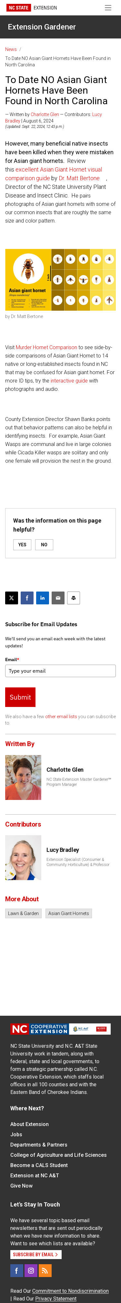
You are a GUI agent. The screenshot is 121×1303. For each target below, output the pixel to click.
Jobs (16, 1134)
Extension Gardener (42, 26)
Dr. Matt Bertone (79, 178)
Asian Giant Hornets (68, 913)
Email (12, 659)
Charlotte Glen (45, 114)
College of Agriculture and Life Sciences (58, 1155)
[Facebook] (16, 1270)
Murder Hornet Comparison (46, 347)
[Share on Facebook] (27, 598)
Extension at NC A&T (34, 1176)
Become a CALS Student (39, 1165)
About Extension (29, 1124)
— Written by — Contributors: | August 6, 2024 (53, 117)
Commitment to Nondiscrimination (70, 1291)
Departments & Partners (38, 1145)
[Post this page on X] (11, 598)
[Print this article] (73, 598)
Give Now (21, 1186)
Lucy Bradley (62, 849)
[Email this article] (58, 598)
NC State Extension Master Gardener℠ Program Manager (78, 782)
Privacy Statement (55, 1299)
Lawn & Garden (23, 913)
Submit (20, 697)
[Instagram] (31, 1270)
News (11, 49)
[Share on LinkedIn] (42, 598)
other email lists (61, 716)
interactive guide (69, 381)
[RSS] (45, 1270)
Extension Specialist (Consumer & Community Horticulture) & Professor (77, 862)
